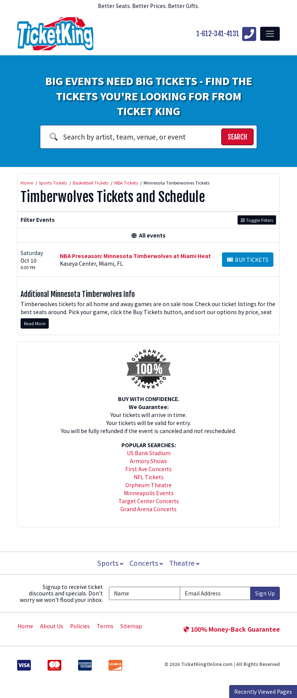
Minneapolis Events (149, 493)
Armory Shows (148, 461)
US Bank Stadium (149, 453)
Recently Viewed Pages (263, 691)
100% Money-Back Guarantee (231, 629)
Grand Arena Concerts (148, 509)
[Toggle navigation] (270, 33)
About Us (51, 626)
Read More (34, 323)
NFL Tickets (149, 477)
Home (25, 626)
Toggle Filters (257, 220)
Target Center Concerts (148, 501)
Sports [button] (109, 563)
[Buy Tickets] (247, 259)
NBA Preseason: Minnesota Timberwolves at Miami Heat (135, 256)
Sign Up (265, 593)
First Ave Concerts (148, 469)
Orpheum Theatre (148, 485)
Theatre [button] (185, 563)
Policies (80, 626)
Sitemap (131, 626)
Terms (105, 626)
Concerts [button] (146, 563)
